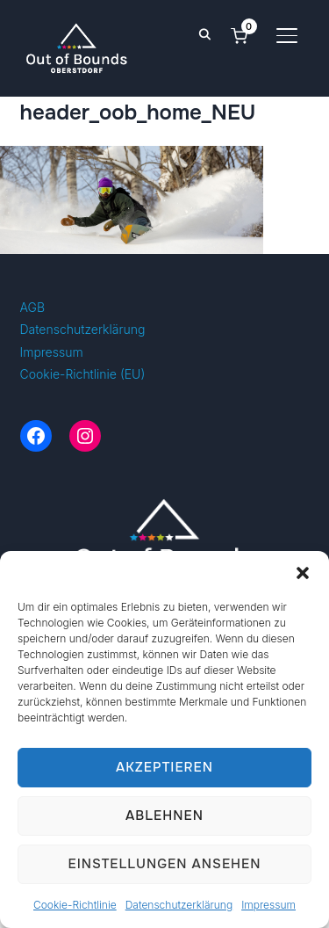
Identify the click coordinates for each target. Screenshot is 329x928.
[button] (302, 573)
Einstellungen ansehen (164, 864)
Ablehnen (164, 815)
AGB (33, 307)
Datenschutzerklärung (178, 904)
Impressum (268, 904)
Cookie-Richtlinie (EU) (83, 373)
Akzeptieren (164, 767)
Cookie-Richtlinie (75, 904)
